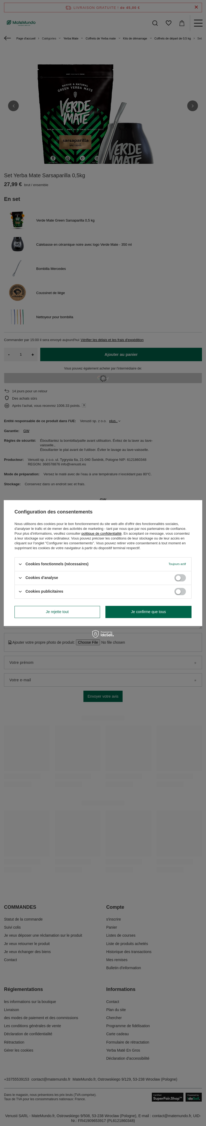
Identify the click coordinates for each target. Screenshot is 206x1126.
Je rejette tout (57, 612)
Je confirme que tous (148, 612)
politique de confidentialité (102, 533)
